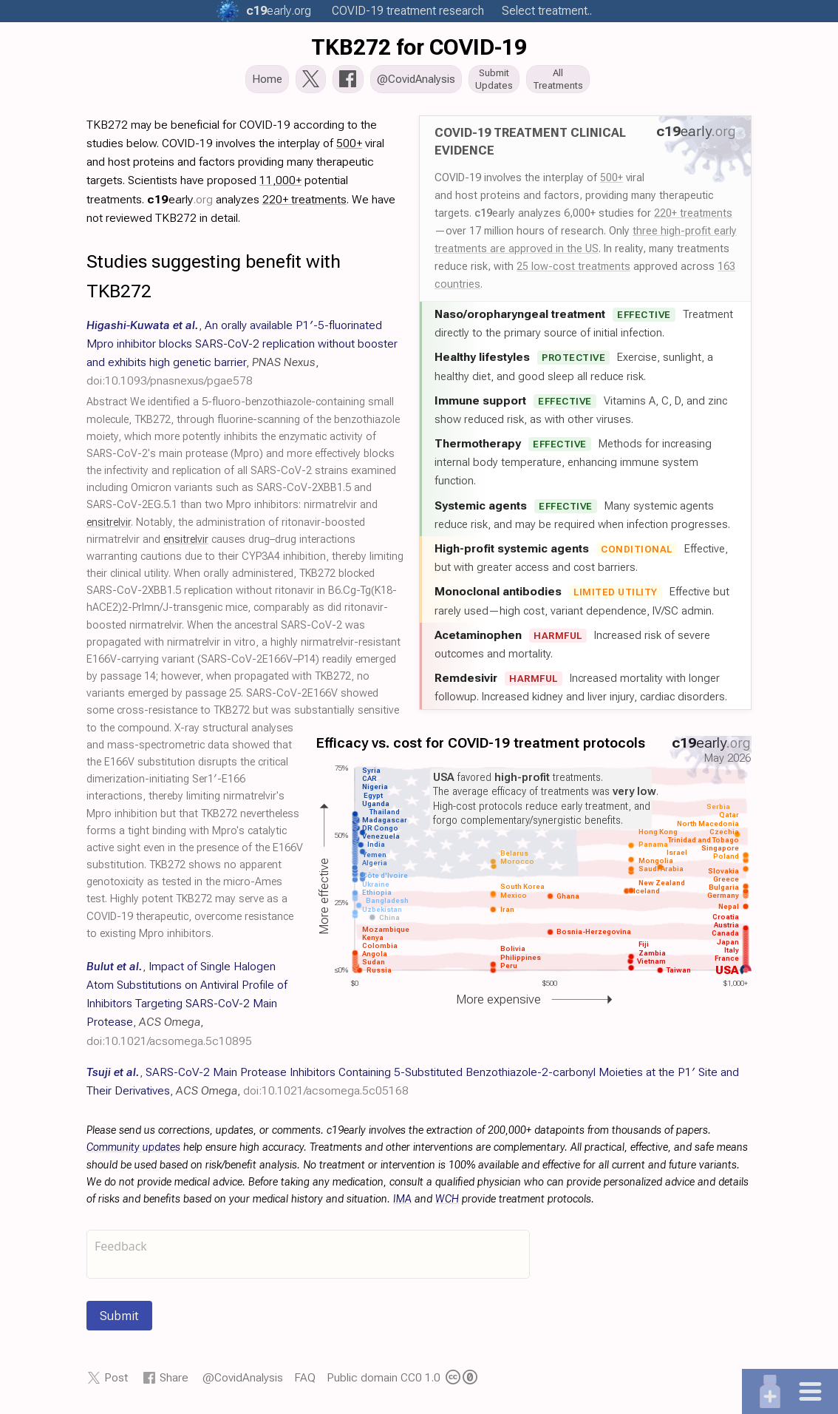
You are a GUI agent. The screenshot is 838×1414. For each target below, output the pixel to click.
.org (278, 11)
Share (174, 1382)
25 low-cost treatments (573, 270)
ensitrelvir (108, 527)
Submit (119, 1320)
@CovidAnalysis (242, 1382)
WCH (447, 1203)
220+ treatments (693, 217)
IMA (402, 1203)
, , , (186, 1008)
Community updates (133, 1152)
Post (116, 1382)
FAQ (305, 1382)
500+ (611, 182)
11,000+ (280, 184)
